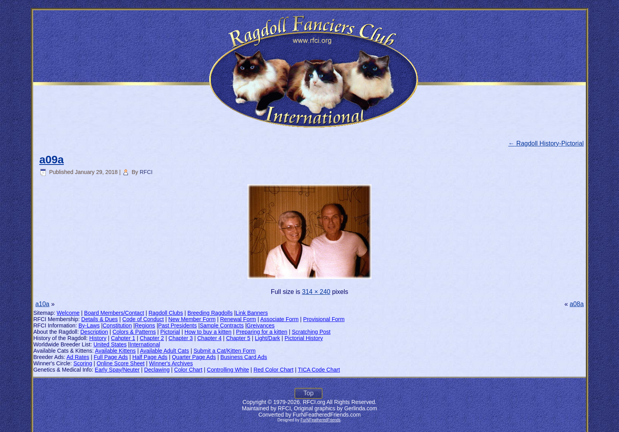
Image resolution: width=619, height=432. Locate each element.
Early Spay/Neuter (117, 370)
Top (309, 393)
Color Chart (188, 370)
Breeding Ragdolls (210, 313)
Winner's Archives (171, 363)
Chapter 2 (152, 338)
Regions (145, 325)
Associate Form (279, 319)
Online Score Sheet (120, 363)
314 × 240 (316, 291)
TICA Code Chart (319, 370)
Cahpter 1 (123, 338)
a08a (577, 304)
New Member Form (192, 319)
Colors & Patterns (134, 332)
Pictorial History (304, 338)
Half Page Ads (149, 357)
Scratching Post (311, 332)
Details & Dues (99, 319)
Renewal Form (238, 319)
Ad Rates (77, 357)
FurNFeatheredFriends (320, 420)
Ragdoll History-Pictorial (545, 143)
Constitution (117, 325)
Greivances (261, 325)
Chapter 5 (238, 338)
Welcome (68, 313)
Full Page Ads (111, 357)
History (98, 338)
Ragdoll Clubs (165, 313)
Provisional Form (324, 319)
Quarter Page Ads (194, 357)
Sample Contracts (222, 325)
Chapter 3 (181, 338)
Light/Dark (267, 338)
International (144, 344)
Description (94, 332)
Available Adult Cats (164, 351)
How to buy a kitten (207, 332)
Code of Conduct (143, 319)
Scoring (82, 363)
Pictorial (170, 332)
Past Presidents (177, 325)
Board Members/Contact (114, 313)
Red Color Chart (273, 370)
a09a (51, 159)
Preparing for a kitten (261, 332)
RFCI (146, 172)
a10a (42, 304)
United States (110, 344)
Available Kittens (115, 351)
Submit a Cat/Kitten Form (224, 351)
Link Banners (252, 313)
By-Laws (89, 325)
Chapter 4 (209, 338)
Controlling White (228, 370)
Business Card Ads (243, 357)
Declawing (157, 370)
